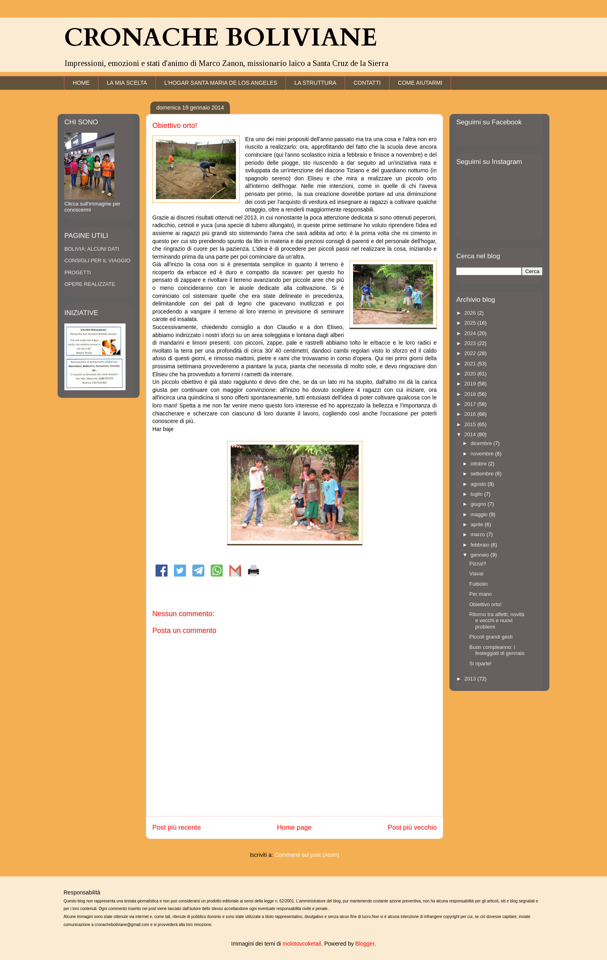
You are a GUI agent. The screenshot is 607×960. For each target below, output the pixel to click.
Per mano (480, 594)
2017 (470, 404)
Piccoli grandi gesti (490, 637)
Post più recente (176, 827)
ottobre (479, 464)
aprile (478, 524)
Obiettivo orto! (485, 604)
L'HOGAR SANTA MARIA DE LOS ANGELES (221, 83)
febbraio (481, 545)
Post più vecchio (412, 827)
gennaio (481, 555)
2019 (470, 384)
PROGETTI (77, 272)
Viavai (476, 574)
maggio (480, 514)
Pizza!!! (477, 564)
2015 (470, 424)
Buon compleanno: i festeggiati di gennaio (496, 650)
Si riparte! (480, 664)
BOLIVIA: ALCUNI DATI (91, 249)
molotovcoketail (301, 943)
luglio (477, 494)
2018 (470, 394)
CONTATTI (367, 83)
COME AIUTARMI (420, 83)
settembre (483, 474)
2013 (470, 679)
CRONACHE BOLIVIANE (220, 38)
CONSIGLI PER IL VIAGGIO (97, 260)
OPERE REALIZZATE (89, 284)
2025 (470, 323)
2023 (470, 343)
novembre (483, 454)
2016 (470, 414)
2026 (470, 313)
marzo (479, 534)
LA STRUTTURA (315, 83)
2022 (470, 353)
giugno (479, 504)
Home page (294, 827)
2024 (470, 333)
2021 (470, 364)
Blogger (364, 943)
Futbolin (478, 584)
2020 (470, 374)
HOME (81, 83)
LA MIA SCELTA (127, 83)
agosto (479, 484)
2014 (470, 434)
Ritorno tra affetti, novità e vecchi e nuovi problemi (496, 620)
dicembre (482, 443)
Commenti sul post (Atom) (307, 855)
